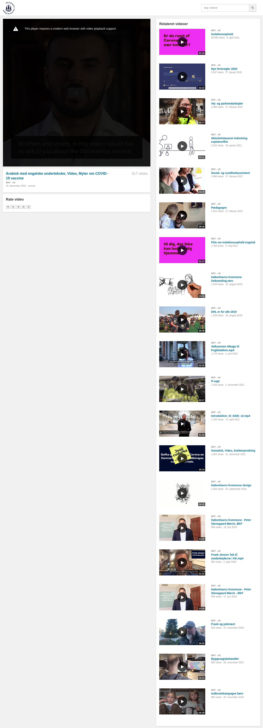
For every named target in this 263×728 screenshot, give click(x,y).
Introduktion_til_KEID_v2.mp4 (230, 415)
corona (31, 185)
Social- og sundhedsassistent (230, 173)
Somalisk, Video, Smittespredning (233, 450)
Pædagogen (219, 207)
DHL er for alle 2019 (224, 311)
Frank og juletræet (223, 624)
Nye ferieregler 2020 (224, 68)
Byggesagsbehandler (225, 658)
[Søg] (252, 8)
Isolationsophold (222, 34)
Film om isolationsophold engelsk (233, 242)
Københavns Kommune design (231, 485)
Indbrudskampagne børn (227, 693)
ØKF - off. (11, 182)
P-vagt (215, 381)
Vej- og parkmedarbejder (227, 103)
